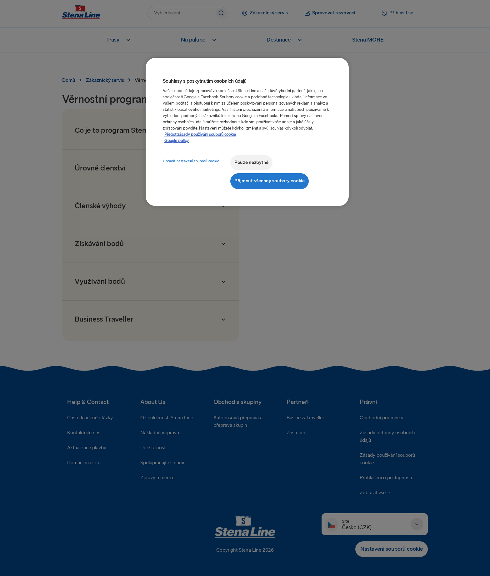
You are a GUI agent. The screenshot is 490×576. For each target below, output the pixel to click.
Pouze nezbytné (251, 162)
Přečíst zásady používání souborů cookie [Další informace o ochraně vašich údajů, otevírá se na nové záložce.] (200, 134)
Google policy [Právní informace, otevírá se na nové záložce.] (176, 140)
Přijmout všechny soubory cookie (269, 181)
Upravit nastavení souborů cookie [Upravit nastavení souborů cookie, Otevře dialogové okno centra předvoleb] (191, 161)
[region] (247, 132)
